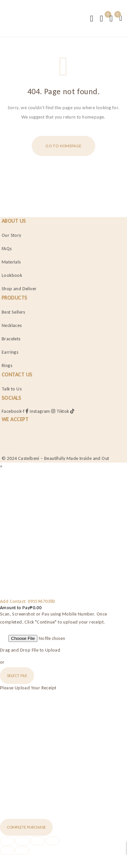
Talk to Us (12, 389)
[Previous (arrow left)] (7, 850)
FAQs (7, 248)
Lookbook (12, 275)
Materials (11, 262)
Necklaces (12, 325)
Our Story (11, 235)
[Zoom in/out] (7, 841)
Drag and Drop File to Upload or (30, 656)
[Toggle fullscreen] (22, 841)
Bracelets (11, 339)
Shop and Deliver (19, 289)
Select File (17, 675)
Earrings (10, 352)
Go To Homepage (63, 145)
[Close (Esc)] (52, 841)
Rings (7, 365)
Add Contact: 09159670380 (27, 601)
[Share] (37, 841)
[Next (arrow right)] (22, 850)
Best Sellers (13, 312)
